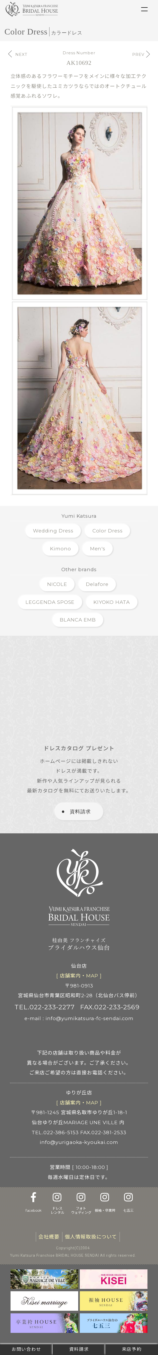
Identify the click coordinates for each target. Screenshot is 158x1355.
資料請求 (79, 1349)
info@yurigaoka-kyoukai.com (79, 1142)
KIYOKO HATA (111, 602)
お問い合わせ (26, 1349)
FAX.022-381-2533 (103, 1132)
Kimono (60, 549)
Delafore (97, 584)
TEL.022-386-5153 (55, 1132)
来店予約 (132, 1349)
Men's (98, 549)
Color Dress (107, 531)
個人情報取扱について (91, 1237)
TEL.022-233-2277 (44, 1007)
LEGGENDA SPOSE (50, 602)
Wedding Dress (53, 531)
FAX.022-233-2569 (109, 1007)
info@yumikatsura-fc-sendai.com (90, 1018)
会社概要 (49, 1237)
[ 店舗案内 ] (78, 976)
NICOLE (57, 584)
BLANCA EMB (78, 620)
